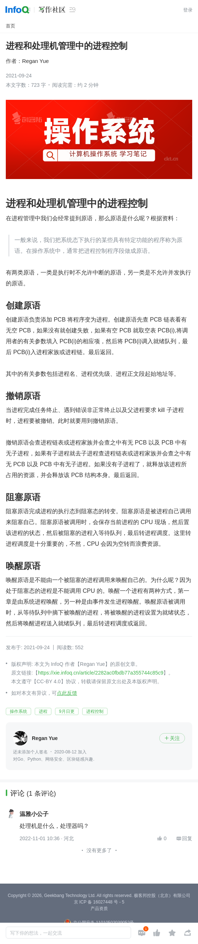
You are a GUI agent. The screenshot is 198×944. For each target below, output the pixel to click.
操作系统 (18, 711)
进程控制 (95, 711)
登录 (188, 10)
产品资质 (99, 908)
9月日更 (67, 711)
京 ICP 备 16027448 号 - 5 (99, 902)
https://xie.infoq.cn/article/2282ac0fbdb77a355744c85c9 (100, 673)
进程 (43, 711)
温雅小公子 (34, 814)
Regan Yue (35, 61)
